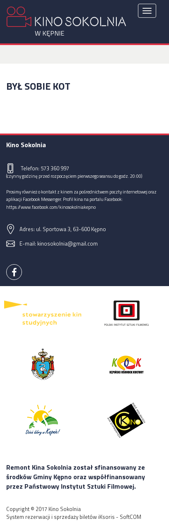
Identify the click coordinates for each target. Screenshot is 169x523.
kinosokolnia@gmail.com (67, 243)
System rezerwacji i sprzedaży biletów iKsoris (60, 517)
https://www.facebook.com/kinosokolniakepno (51, 206)
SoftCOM (130, 517)
